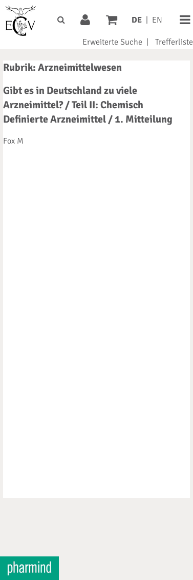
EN (157, 20)
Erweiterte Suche (112, 42)
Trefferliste (174, 42)
